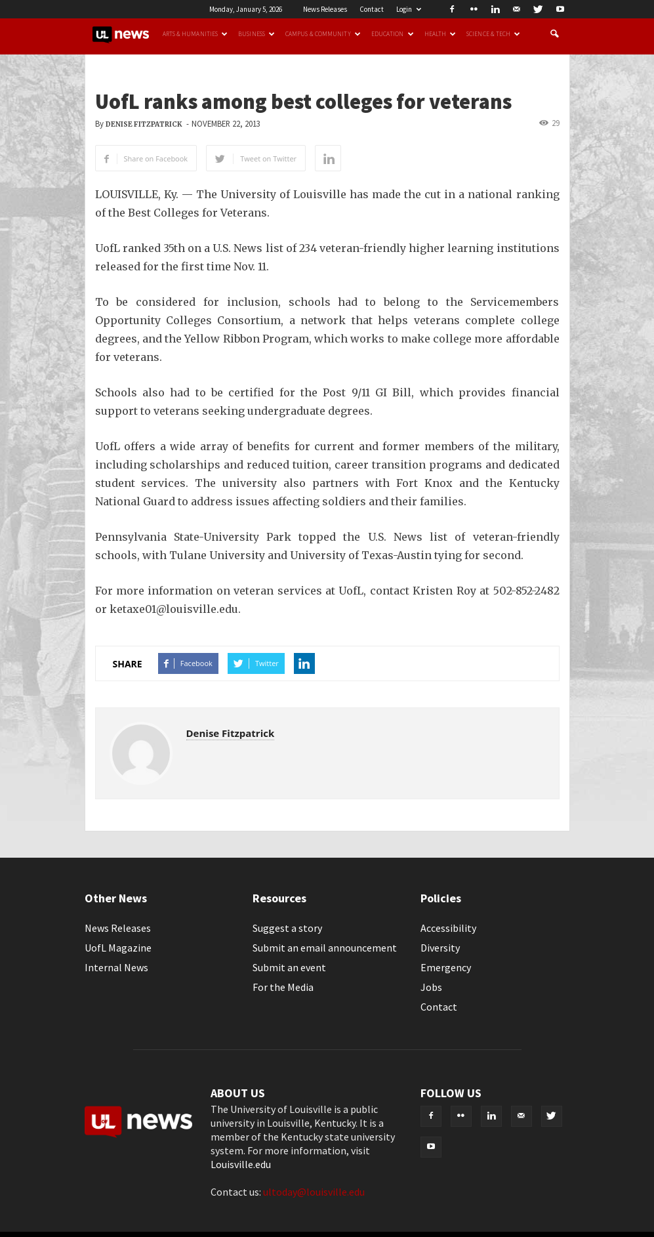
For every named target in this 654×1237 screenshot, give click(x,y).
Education (392, 34)
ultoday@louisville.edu (314, 1191)
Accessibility (448, 927)
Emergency (445, 967)
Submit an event (289, 967)
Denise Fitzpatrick (144, 124)
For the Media (283, 987)
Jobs (431, 987)
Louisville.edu (241, 1164)
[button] (554, 34)
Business (256, 34)
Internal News (116, 967)
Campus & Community (323, 34)
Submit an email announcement (325, 947)
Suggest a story (287, 927)
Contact (371, 9)
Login (408, 9)
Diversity (440, 947)
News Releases (325, 9)
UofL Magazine (118, 947)
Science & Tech (493, 34)
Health (440, 34)
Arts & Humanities (195, 34)
